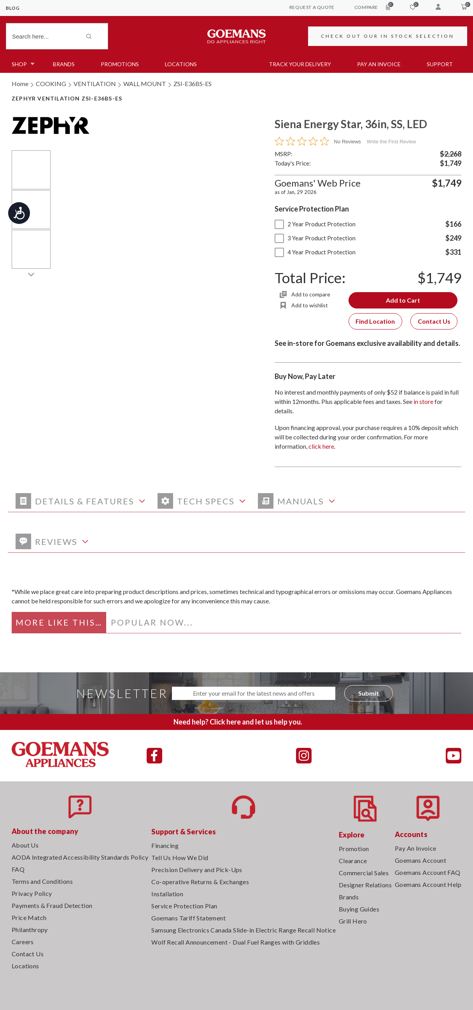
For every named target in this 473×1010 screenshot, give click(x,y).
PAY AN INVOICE (379, 64)
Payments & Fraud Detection (52, 905)
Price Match (29, 917)
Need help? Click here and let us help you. (237, 721)
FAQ (18, 869)
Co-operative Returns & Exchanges (200, 881)
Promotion (354, 848)
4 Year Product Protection (315, 252)
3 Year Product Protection (315, 238)
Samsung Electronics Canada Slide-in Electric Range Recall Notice (243, 930)
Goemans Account (420, 860)
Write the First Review (391, 142)
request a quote (312, 7)
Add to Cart (403, 300)
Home (20, 83)
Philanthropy (30, 929)
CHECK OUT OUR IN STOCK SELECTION (387, 36)
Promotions (120, 64)
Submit (368, 693)
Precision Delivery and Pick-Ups (196, 869)
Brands (64, 64)
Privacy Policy (32, 893)
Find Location (375, 321)
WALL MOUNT (144, 83)
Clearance (353, 860)
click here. (321, 446)
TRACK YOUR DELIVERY (300, 64)
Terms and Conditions (42, 881)
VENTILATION (95, 83)
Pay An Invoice (415, 848)
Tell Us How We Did (179, 857)
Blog (12, 8)
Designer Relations (365, 884)
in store (423, 401)
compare (372, 7)
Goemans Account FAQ (428, 872)
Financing (165, 845)
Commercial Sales (364, 872)
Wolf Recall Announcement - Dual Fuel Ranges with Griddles (235, 942)
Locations (181, 64)
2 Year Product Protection (315, 224)
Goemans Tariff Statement (188, 918)
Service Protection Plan (184, 906)
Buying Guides (359, 909)
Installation (167, 893)
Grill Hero (353, 921)
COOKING (51, 83)
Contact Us (434, 321)
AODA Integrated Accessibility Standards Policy (80, 857)
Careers (23, 941)
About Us (25, 845)
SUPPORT (440, 64)
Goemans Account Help (428, 884)
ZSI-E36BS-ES (192, 83)
